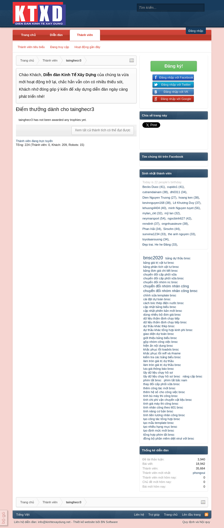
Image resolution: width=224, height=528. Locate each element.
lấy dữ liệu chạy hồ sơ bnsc (161, 376)
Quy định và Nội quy (196, 522)
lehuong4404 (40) (154, 208)
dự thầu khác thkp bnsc (159, 326)
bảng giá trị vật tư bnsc (158, 262)
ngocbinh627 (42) (179, 218)
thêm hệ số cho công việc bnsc (164, 392)
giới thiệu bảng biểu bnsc (160, 338)
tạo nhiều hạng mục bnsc (160, 426)
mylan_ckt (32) (152, 213)
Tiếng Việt (23, 514)
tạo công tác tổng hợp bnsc (161, 419)
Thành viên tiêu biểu (31, 47)
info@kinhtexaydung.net (54, 522)
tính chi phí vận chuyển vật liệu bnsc (167, 399)
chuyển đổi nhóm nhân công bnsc (170, 291)
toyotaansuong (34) (155, 239)
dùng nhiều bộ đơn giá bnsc (162, 314)
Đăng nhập (196, 30)
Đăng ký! (173, 66)
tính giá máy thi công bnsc (160, 403)
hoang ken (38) (189, 197)
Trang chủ (28, 35)
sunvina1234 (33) (154, 234)
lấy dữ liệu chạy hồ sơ (158, 372)
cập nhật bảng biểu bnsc (159, 307)
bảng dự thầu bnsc (177, 258)
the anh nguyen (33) (181, 234)
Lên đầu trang (191, 514)
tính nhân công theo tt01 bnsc (163, 407)
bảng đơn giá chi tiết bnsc (160, 270)
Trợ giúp (154, 514)
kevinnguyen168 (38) (156, 202)
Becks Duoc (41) (153, 186)
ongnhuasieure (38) (175, 223)
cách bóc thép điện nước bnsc (163, 303)
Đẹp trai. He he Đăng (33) (159, 244)
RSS (206, 514)
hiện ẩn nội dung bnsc (158, 345)
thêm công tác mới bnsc (159, 388)
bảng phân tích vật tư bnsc (161, 266)
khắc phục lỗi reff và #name (162, 353)
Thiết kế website (84, 522)
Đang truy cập (59, 47)
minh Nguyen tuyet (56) (184, 208)
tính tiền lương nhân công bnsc (164, 415)
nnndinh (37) (150, 223)
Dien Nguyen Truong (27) (159, 197)
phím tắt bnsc (152, 380)
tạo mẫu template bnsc (158, 422)
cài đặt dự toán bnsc (156, 299)
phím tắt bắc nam (175, 380)
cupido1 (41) (175, 186)
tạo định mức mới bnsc (158, 430)
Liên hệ (139, 514)
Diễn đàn (56, 35)
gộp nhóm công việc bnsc (160, 341)
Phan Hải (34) (151, 228)
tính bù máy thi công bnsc (160, 396)
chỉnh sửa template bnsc (159, 295)
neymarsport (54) (153, 218)
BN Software (109, 522)
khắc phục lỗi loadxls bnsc (161, 349)
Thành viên (85, 35)
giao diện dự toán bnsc (158, 333)
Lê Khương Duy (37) (186, 202)
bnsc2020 (153, 257)
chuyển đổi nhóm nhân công (166, 286)
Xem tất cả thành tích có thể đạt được (103, 130)
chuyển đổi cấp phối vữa (159, 274)
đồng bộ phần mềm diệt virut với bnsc (168, 438)
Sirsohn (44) (171, 228)
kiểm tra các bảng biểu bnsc (162, 357)
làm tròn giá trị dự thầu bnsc (162, 364)
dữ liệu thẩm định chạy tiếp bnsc (165, 322)
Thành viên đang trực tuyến (34, 141)
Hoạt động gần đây (87, 47)
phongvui (199, 472)
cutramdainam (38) (155, 192)
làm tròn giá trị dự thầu (158, 361)
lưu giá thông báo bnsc (158, 368)
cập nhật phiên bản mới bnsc (162, 310)
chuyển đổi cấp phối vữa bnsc (163, 278)
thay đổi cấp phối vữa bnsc (161, 384)
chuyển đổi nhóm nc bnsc (160, 282)
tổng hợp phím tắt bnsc (159, 434)
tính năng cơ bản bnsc (158, 411)
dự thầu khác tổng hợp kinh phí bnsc (167, 330)
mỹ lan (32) (172, 213)
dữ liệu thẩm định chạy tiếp (161, 318)
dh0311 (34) (178, 192)
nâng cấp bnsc (192, 376)
